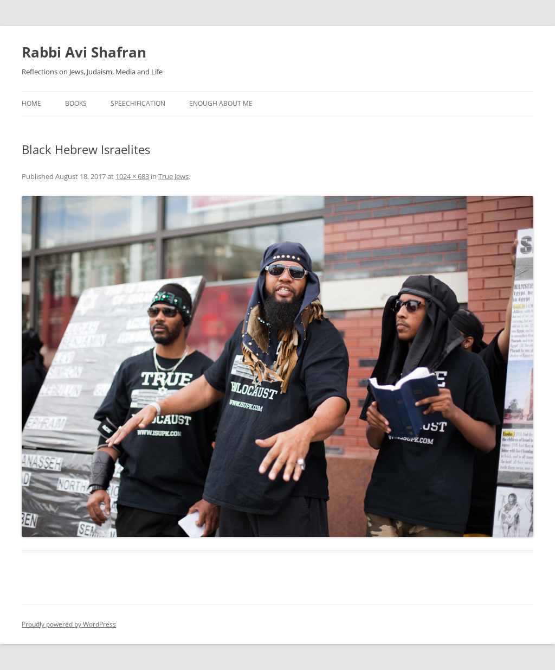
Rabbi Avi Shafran (84, 52)
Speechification (138, 103)
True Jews (173, 176)
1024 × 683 (132, 176)
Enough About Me (221, 103)
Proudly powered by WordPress (69, 624)
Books (76, 103)
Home (31, 103)
